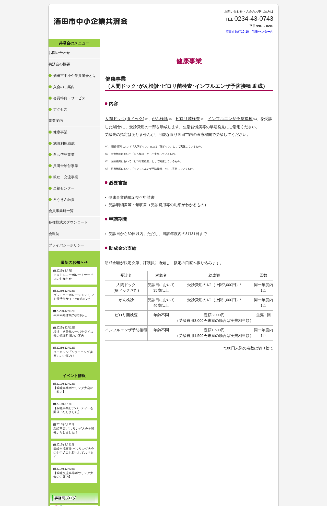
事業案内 (56, 94)
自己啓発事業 (63, 114)
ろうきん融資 (63, 138)
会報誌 (54, 164)
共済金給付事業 (64, 120)
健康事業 (60, 101)
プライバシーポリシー (65, 172)
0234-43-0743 (253, 18)
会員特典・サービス (67, 80)
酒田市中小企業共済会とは (72, 67)
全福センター (63, 132)
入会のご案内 (63, 74)
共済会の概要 (59, 60)
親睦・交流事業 (64, 126)
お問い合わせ (59, 51)
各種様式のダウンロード (67, 155)
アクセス (60, 86)
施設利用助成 (63, 108)
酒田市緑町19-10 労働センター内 (249, 31)
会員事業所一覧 (61, 146)
